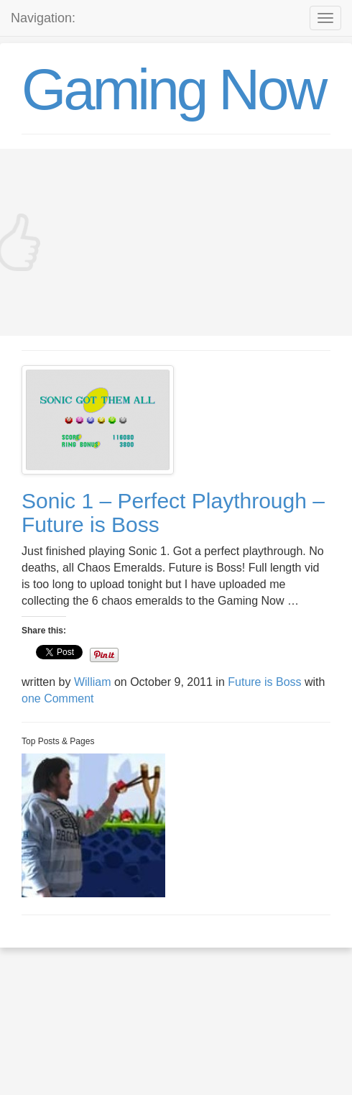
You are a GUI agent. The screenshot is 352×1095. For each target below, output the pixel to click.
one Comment (58, 698)
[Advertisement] (176, 242)
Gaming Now (173, 90)
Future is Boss (264, 682)
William (92, 682)
